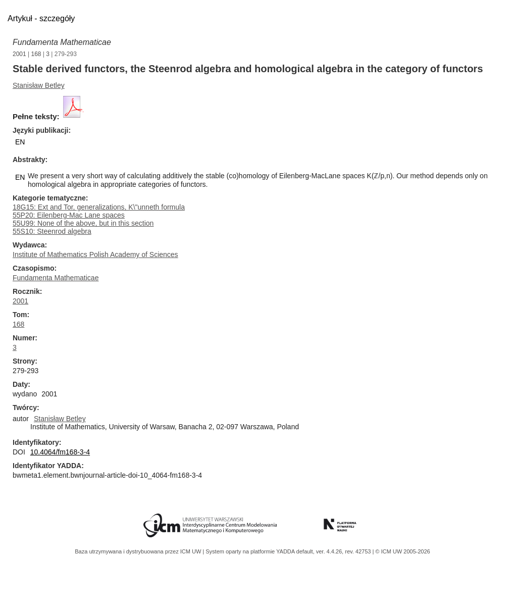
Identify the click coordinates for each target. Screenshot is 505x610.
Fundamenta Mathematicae (62, 42)
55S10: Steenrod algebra (52, 231)
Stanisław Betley (39, 85)
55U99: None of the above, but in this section (83, 223)
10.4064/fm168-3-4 (60, 452)
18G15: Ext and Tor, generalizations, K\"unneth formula (99, 207)
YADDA (286, 551)
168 (36, 54)
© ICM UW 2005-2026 (402, 551)
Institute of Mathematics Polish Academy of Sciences (95, 254)
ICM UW (191, 551)
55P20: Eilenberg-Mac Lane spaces (69, 215)
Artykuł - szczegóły (41, 18)
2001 (19, 54)
